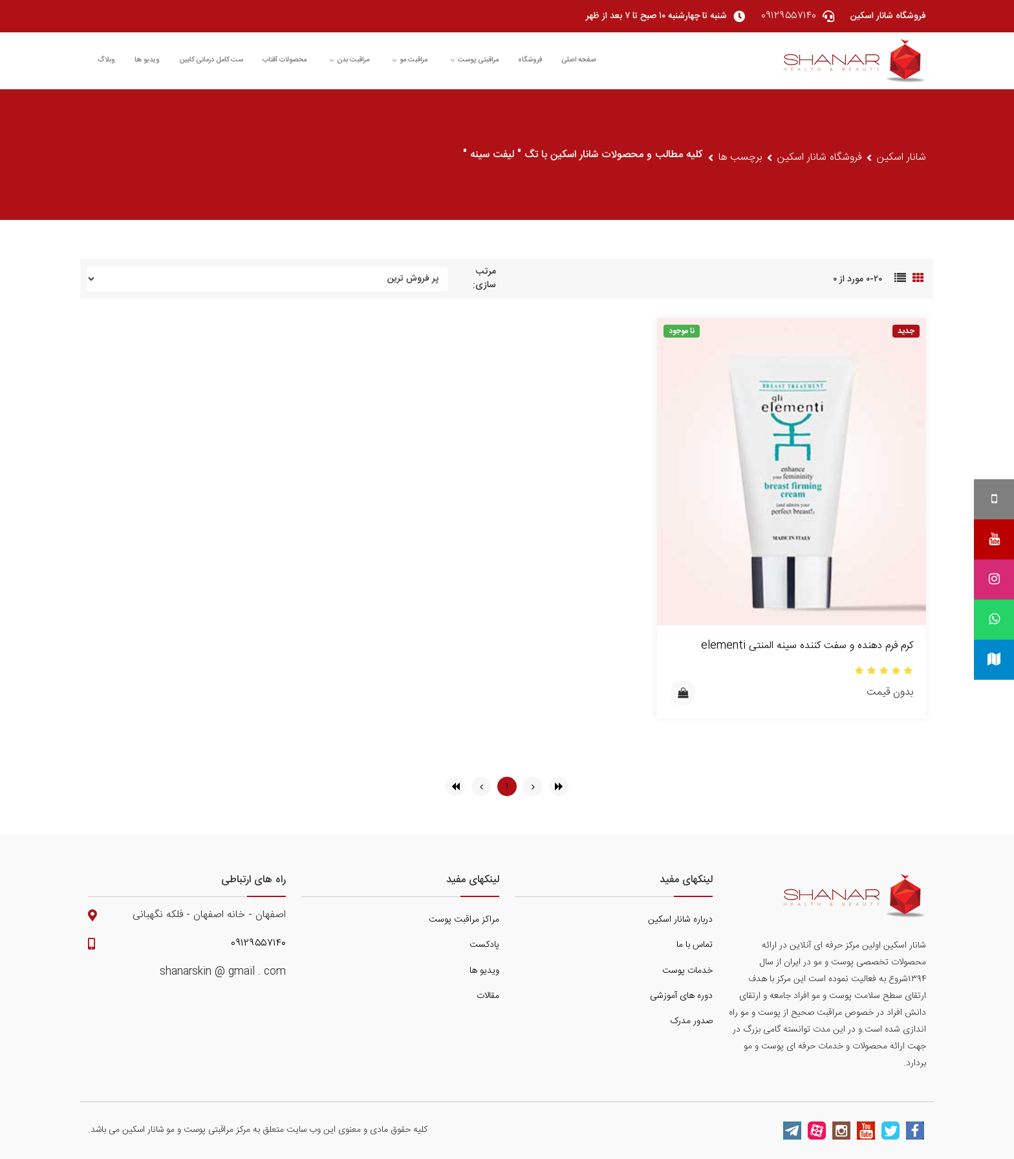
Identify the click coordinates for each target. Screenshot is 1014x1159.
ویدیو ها (147, 60)
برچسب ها (740, 158)
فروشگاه (530, 60)
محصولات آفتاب (285, 60)
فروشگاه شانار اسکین (819, 158)
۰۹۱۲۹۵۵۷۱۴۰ (258, 943)
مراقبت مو (409, 60)
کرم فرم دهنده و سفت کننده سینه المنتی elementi (807, 646)
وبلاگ (106, 60)
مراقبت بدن (349, 60)
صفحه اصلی (578, 60)
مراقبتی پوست (474, 60)
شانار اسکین (901, 158)
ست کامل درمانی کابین (211, 60)
